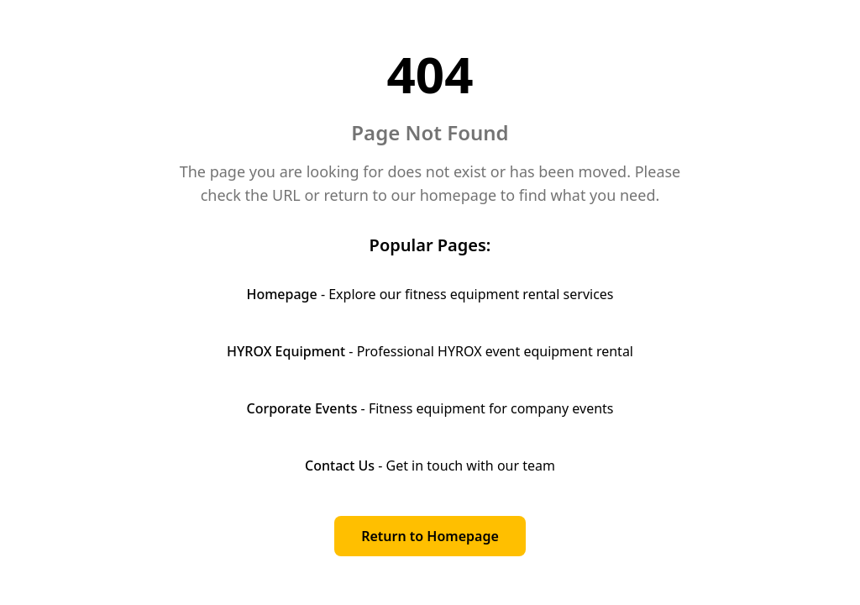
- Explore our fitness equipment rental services (429, 294)
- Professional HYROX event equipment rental (430, 351)
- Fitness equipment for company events (429, 408)
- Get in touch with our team (430, 465)
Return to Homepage (430, 536)
